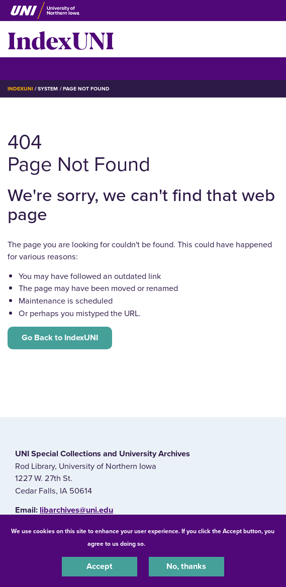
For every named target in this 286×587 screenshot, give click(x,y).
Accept (99, 566)
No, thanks (186, 566)
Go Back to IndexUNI (60, 338)
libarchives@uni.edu (76, 510)
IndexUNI (61, 39)
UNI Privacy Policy (173, 543)
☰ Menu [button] (25, 68)
